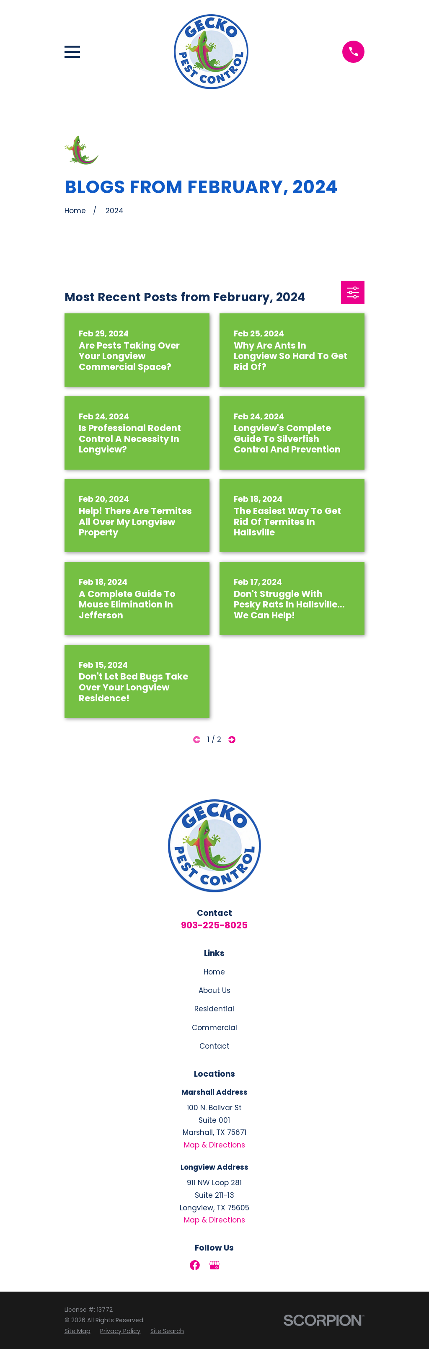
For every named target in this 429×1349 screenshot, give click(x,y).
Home (214, 972)
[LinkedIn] (234, 1265)
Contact (214, 1046)
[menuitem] (77, 1331)
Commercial (214, 1028)
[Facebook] (195, 1265)
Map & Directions (214, 1145)
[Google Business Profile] (214, 1265)
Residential (214, 1009)
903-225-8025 (214, 925)
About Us (214, 990)
